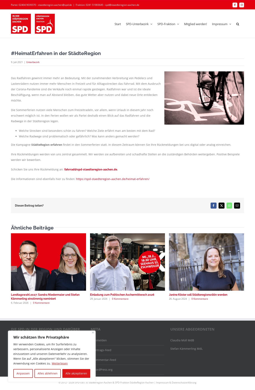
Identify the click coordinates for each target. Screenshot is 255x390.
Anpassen (23, 373)
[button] (237, 24)
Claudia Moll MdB (182, 340)
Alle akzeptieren (76, 373)
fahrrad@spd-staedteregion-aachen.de (90, 169)
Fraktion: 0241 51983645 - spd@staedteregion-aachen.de (107, 5)
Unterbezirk (32, 62)
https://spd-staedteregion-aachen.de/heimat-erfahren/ (112, 179)
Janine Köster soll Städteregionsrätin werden (198, 294)
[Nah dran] (93, 332)
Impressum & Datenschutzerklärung (176, 382)
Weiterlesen (60, 363)
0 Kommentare (41, 302)
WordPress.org (103, 369)
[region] (52, 356)
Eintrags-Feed (102, 350)
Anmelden (100, 340)
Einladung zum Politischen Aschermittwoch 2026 (122, 294)
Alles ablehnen (48, 373)
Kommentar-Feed (104, 360)
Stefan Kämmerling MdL (186, 349)
